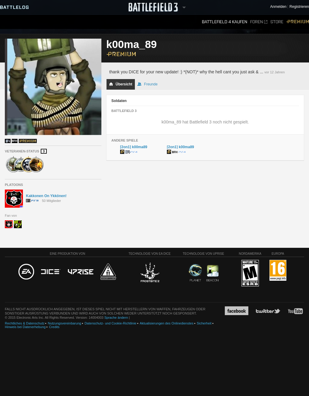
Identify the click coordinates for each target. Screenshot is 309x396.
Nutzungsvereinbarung (64, 323)
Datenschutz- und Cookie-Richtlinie (110, 323)
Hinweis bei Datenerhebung (25, 327)
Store (276, 21)
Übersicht (120, 84)
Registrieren (299, 7)
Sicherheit (204, 323)
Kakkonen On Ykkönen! (46, 196)
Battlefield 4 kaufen (224, 21)
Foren (258, 21)
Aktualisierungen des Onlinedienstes (166, 323)
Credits (54, 327)
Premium (297, 22)
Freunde (147, 84)
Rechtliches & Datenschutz (24, 323)
